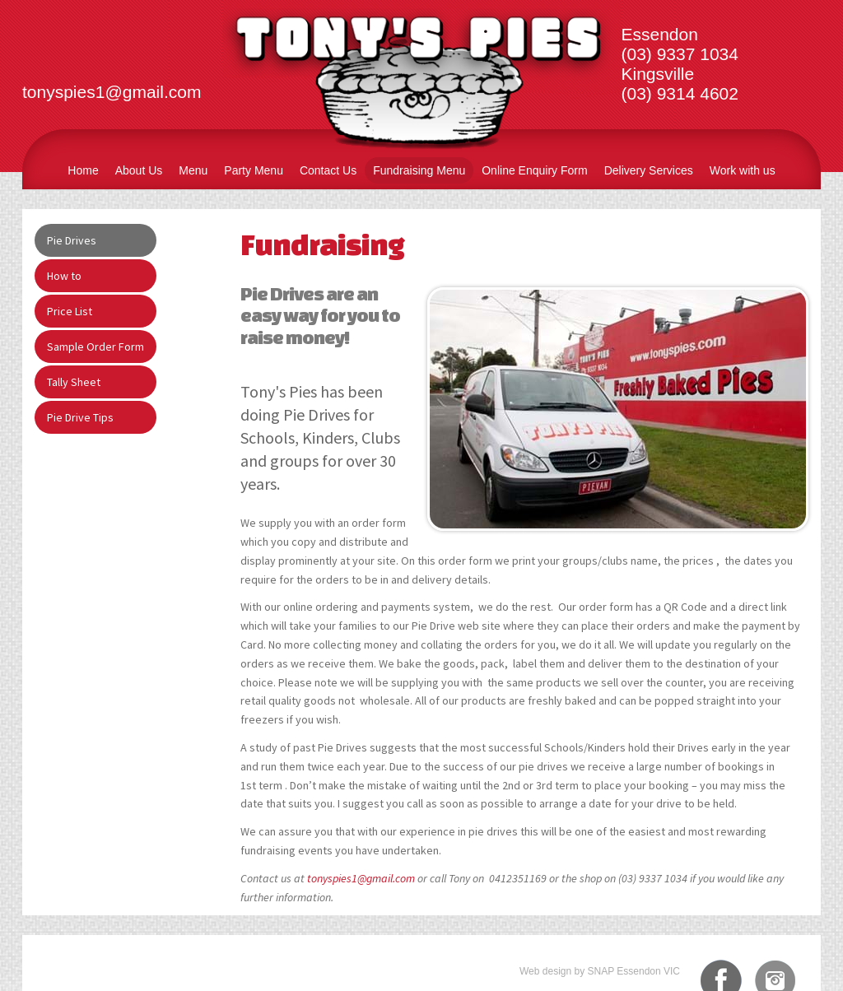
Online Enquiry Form (534, 170)
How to (64, 275)
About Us (139, 170)
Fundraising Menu (419, 170)
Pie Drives (71, 240)
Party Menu (253, 170)
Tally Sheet (73, 382)
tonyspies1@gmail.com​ (111, 91)
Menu (193, 170)
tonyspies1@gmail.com (361, 878)
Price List (69, 311)
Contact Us (328, 170)
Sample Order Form (95, 346)
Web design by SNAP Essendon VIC (599, 971)
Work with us (742, 170)
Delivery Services (648, 170)
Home (83, 170)
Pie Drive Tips (80, 417)
